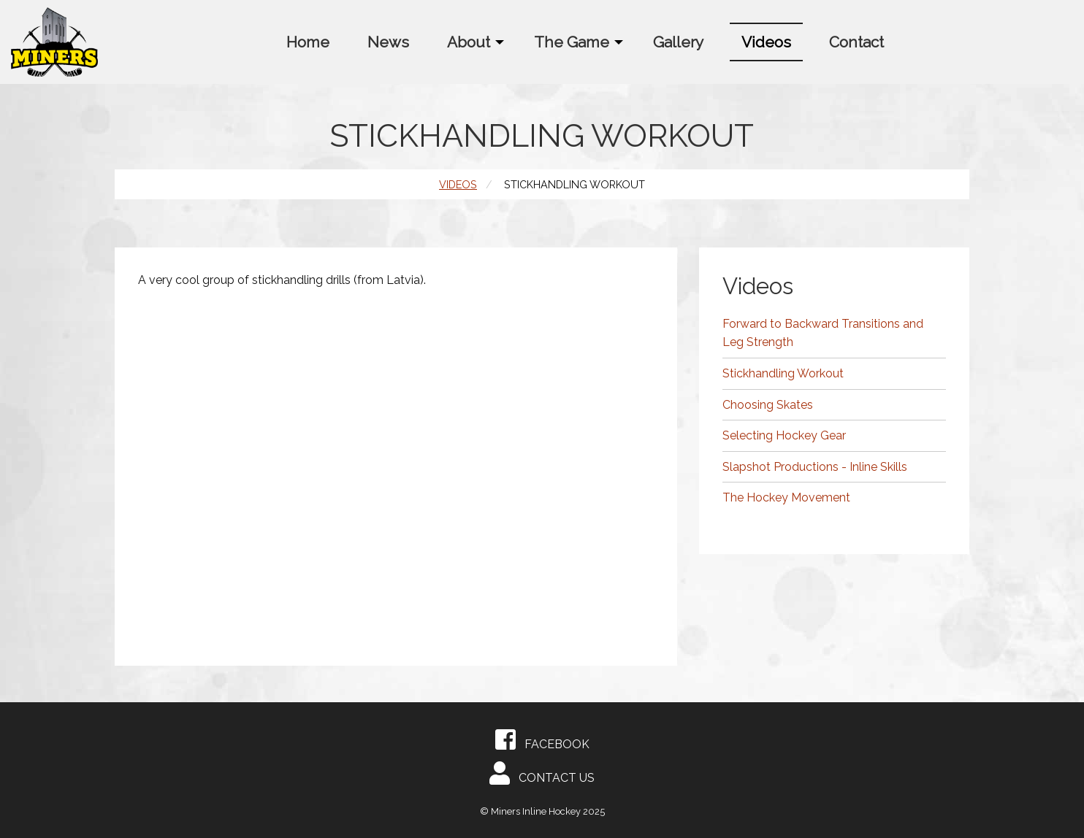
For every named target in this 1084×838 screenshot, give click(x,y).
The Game (571, 42)
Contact (856, 42)
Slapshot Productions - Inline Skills (814, 467)
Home (307, 42)
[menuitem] (307, 42)
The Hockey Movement (786, 497)
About (468, 42)
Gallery (678, 42)
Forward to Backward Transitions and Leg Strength (822, 333)
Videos (766, 42)
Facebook (542, 739)
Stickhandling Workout (783, 373)
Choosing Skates (767, 405)
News (388, 42)
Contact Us (542, 773)
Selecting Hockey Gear (784, 435)
